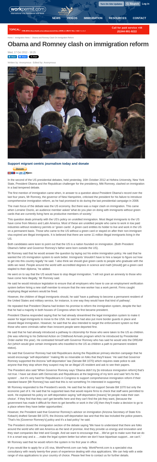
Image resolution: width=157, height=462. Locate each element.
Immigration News (22, 38)
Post (34, 57)
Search (134, 3)
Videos (72, 18)
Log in (145, 3)
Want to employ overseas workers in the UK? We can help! (54, 31)
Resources (117, 18)
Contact (139, 18)
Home (10, 38)
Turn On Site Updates (111, 4)
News (56, 18)
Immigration (93, 18)
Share (12, 57)
